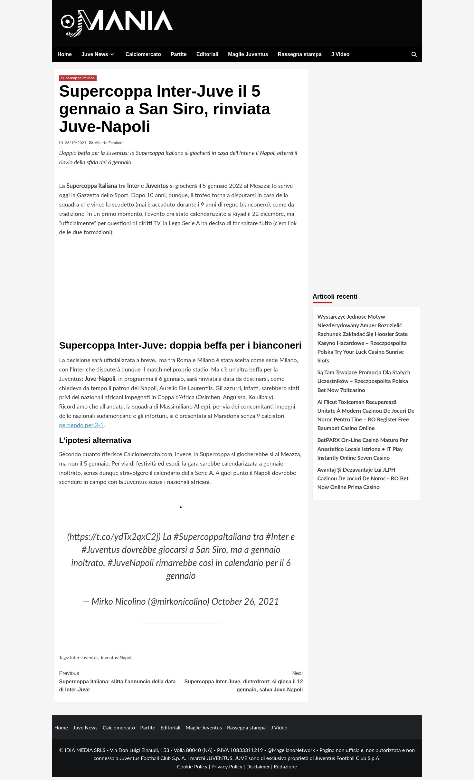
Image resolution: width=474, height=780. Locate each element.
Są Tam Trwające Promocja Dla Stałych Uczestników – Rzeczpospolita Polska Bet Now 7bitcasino (364, 384)
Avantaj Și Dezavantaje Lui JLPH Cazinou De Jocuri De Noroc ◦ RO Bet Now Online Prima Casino (363, 481)
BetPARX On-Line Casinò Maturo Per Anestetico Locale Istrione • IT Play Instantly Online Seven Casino (363, 452)
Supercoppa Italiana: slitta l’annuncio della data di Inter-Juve (120, 683)
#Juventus (100, 552)
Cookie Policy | (194, 769)
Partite (179, 54)
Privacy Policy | (228, 769)
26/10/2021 (76, 145)
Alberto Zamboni (109, 145)
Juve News (98, 54)
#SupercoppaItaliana (212, 539)
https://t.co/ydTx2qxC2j (114, 539)
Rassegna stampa (300, 54)
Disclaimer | (260, 769)
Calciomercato (143, 54)
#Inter (277, 539)
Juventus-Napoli (116, 660)
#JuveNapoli (131, 565)
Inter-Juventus (84, 660)
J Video (340, 54)
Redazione (285, 769)
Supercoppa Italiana (78, 81)
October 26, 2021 (245, 604)
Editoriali (207, 54)
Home (65, 54)
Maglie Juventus (248, 54)
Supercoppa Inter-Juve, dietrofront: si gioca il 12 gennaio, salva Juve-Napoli (242, 683)
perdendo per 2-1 (81, 427)
